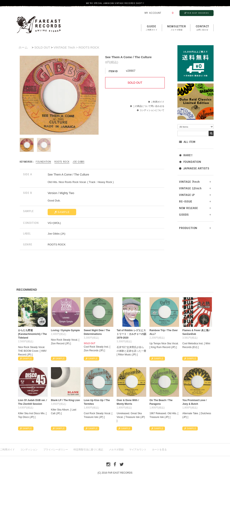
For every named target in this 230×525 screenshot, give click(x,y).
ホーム (23, 47)
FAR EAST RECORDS (196, 13)
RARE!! (185, 155)
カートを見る (159, 449)
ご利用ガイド (157, 102)
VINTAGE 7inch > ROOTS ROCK (76, 47)
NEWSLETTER (176, 27)
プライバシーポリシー (55, 449)
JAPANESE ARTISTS (194, 168)
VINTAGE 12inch (190, 188)
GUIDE (152, 27)
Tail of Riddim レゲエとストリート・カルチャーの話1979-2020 (131, 334)
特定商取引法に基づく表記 (88, 449)
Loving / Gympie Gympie (65, 330)
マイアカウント (137, 449)
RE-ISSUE (185, 201)
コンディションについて (150, 110)
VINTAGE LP (187, 195)
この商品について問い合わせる (148, 106)
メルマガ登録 (116, 449)
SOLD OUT (42, 47)
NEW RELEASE (188, 208)
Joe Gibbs (78, 161)
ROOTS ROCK (61, 161)
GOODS (184, 214)
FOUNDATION (190, 162)
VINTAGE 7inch (189, 182)
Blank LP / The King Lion (65, 400)
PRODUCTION (188, 228)
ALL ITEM (187, 142)
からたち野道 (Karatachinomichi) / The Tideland (32, 334)
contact (202, 27)
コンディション (29, 449)
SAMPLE (62, 212)
